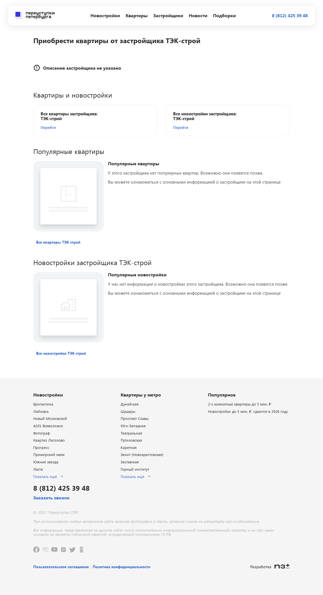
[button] (73, 127)
